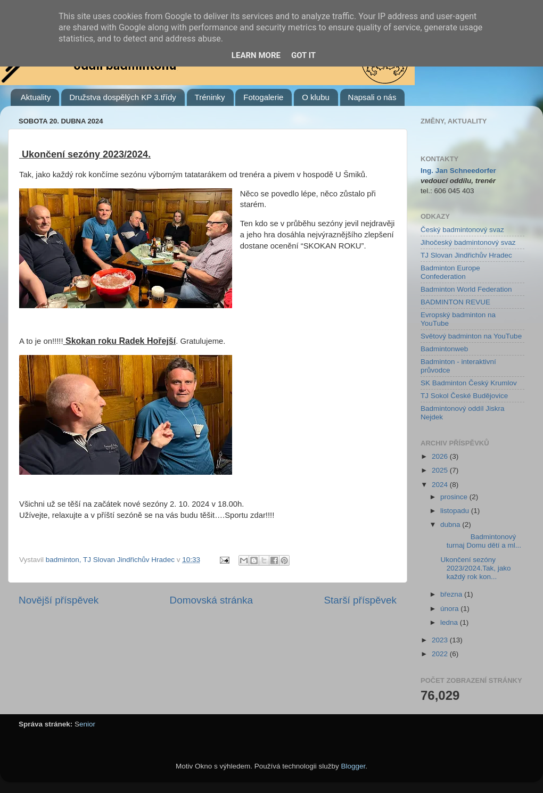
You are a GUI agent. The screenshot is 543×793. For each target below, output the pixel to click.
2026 (441, 456)
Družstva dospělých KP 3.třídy (122, 97)
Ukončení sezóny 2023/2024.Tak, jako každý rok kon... (475, 568)
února (450, 609)
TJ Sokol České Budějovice (464, 396)
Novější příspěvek (58, 600)
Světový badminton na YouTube (471, 336)
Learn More (256, 55)
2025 (441, 470)
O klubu (316, 97)
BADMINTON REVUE (455, 302)
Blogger (353, 766)
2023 (441, 640)
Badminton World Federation (466, 289)
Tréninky (210, 97)
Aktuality (36, 97)
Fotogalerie (263, 97)
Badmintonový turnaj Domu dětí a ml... (480, 541)
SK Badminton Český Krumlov (469, 383)
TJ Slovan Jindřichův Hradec (466, 255)
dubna (451, 524)
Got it (303, 55)
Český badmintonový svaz (462, 230)
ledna (450, 622)
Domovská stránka (211, 600)
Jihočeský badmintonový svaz (468, 242)
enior (87, 724)
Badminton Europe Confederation (450, 272)
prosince (455, 497)
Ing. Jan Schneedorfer (458, 171)
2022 (441, 654)
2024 (441, 485)
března (452, 594)
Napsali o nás (372, 97)
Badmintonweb (444, 349)
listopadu (455, 511)
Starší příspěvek (360, 600)
